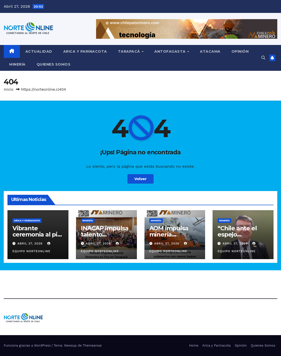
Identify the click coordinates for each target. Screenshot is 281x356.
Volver (140, 178)
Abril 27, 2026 (30, 243)
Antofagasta (170, 51)
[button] (263, 57)
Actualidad (38, 51)
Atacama (210, 51)
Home (193, 345)
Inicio (8, 89)
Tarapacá (129, 51)
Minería (17, 64)
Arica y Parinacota (85, 51)
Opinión (240, 51)
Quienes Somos (54, 64)
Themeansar (92, 345)
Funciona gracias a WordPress (28, 345)
